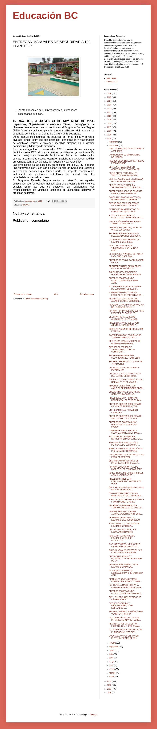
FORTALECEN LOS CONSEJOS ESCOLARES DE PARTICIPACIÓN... (126, 294)
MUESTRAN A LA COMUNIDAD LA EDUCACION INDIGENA (124, 525)
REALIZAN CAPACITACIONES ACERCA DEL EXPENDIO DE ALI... (126, 306)
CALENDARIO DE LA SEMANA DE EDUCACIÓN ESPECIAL (124, 241)
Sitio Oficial (111, 78)
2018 (109, 123)
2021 (109, 112)
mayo (112, 662)
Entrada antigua (87, 294)
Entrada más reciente (23, 294)
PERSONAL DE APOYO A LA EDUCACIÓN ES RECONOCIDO (124, 518)
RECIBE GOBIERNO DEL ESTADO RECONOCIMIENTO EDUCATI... (124, 204)
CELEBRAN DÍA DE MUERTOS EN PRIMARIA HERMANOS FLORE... (125, 619)
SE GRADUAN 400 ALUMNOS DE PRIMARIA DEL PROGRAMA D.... (124, 462)
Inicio (56, 294)
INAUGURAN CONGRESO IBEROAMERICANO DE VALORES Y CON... (126, 573)
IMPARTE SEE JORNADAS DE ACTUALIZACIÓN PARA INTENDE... (126, 513)
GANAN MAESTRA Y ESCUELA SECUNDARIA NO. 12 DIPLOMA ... (125, 431)
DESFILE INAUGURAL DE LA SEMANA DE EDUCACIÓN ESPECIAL (126, 180)
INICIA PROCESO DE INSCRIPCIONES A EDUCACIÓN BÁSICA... (126, 474)
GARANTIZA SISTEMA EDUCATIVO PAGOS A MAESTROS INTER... (124, 545)
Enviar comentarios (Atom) (36, 299)
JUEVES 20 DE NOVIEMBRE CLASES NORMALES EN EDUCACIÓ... (125, 381)
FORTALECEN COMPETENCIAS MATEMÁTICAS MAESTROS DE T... (126, 494)
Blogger (94, 715)
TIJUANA (25, 205)
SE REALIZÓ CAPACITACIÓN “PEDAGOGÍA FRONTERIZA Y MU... (126, 186)
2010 (109, 692)
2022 (109, 108)
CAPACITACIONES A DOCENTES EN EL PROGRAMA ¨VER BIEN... (125, 631)
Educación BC (45, 15)
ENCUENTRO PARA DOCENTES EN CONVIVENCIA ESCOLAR (125, 393)
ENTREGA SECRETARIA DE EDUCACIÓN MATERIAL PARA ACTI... (123, 280)
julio (111, 654)
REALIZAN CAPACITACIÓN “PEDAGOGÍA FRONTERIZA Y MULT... (123, 248)
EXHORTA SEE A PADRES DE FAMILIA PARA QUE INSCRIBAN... (126, 255)
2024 (109, 101)
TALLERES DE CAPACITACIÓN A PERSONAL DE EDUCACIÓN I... (124, 444)
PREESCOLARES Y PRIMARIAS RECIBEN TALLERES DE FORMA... (125, 399)
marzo (112, 669)
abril (111, 665)
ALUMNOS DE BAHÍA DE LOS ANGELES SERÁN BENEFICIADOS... (126, 387)
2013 (109, 681)
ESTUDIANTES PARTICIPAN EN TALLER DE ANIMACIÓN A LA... (124, 174)
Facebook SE (112, 82)
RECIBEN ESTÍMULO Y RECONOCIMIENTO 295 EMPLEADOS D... (121, 605)
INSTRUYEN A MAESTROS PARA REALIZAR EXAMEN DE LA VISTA (125, 586)
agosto (112, 650)
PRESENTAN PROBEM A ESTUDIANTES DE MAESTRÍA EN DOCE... (125, 481)
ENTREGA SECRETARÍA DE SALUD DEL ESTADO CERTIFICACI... (125, 375)
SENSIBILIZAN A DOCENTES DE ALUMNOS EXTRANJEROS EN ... (125, 300)
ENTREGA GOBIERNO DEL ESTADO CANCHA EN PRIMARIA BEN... (125, 405)
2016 (109, 131)
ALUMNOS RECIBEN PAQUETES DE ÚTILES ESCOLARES (125, 228)
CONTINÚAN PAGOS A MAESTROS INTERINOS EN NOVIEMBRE (124, 198)
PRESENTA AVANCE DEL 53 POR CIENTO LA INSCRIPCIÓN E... (124, 324)
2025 (109, 97)
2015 (109, 135)
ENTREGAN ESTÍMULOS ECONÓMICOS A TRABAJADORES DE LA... (125, 558)
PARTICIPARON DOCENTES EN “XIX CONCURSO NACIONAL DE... (125, 551)
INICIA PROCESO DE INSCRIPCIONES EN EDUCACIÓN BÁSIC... (126, 488)
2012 (109, 685)
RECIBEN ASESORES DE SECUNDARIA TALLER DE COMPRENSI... (122, 349)
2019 (109, 120)
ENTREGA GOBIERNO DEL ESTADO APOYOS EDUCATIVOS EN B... (125, 417)
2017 (109, 127)
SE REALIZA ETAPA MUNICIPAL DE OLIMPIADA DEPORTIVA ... (124, 342)
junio (111, 658)
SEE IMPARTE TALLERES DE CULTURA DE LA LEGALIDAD (123, 318)
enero (112, 676)
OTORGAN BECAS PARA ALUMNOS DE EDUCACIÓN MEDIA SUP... (125, 287)
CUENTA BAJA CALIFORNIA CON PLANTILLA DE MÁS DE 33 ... (124, 637)
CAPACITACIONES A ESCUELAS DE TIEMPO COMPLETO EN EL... (125, 336)
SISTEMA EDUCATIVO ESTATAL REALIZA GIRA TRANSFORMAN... (125, 580)
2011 (109, 689)
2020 (109, 116)
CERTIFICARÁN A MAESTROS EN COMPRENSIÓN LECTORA (124, 210)
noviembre (114, 145)
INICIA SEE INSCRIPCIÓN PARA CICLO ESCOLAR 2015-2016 (126, 456)
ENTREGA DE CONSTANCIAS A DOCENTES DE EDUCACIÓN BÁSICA (123, 424)
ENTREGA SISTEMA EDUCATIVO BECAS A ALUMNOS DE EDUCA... (125, 234)
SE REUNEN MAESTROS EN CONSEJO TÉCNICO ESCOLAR (124, 168)
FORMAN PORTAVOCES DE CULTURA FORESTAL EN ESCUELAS (126, 312)
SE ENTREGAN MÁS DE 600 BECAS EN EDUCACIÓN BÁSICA (125, 267)
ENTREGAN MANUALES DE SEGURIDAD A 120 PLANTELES (124, 356)
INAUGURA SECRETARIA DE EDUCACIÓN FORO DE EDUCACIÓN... (122, 538)
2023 (109, 105)
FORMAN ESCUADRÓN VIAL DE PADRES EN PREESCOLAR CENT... (126, 468)
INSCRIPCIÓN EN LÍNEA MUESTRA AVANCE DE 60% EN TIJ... (124, 222)
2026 (109, 93)
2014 (109, 138)
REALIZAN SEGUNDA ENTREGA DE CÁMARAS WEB (125, 598)
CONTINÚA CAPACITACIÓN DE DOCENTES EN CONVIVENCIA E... (125, 273)
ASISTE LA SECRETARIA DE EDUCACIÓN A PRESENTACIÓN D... (126, 216)
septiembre (114, 646)
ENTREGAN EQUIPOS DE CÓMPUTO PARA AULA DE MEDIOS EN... (125, 192)
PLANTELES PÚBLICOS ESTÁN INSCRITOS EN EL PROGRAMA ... (125, 625)
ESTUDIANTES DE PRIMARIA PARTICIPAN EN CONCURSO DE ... (126, 438)
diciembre (113, 142)
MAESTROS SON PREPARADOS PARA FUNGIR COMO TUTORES (126, 500)
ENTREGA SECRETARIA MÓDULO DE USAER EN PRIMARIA (126, 613)
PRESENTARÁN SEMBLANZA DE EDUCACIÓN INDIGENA (124, 566)
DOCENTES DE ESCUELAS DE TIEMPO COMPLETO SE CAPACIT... (126, 506)
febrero (112, 673)
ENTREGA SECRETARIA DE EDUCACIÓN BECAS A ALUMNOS (125, 592)
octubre (112, 643)
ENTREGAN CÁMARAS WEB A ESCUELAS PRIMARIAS (122, 531)
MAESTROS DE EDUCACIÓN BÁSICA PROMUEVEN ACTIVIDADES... (125, 450)
